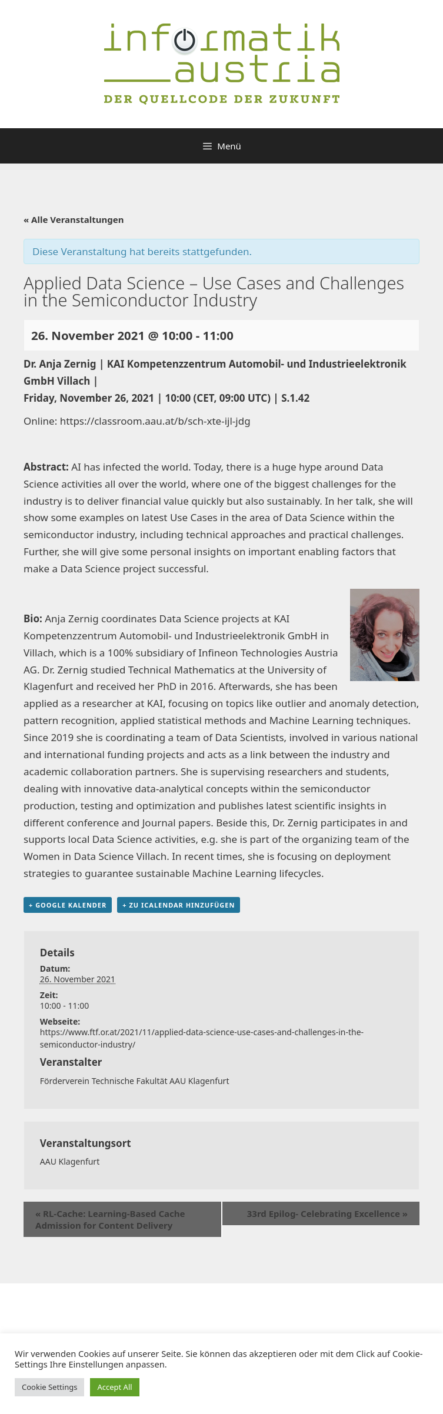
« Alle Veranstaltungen (74, 219)
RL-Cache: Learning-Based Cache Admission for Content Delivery (110, 1219)
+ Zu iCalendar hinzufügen (178, 905)
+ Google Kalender (67, 905)
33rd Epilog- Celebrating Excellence (327, 1213)
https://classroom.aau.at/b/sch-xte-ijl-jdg (155, 421)
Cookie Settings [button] (49, 1387)
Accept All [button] (114, 1387)
